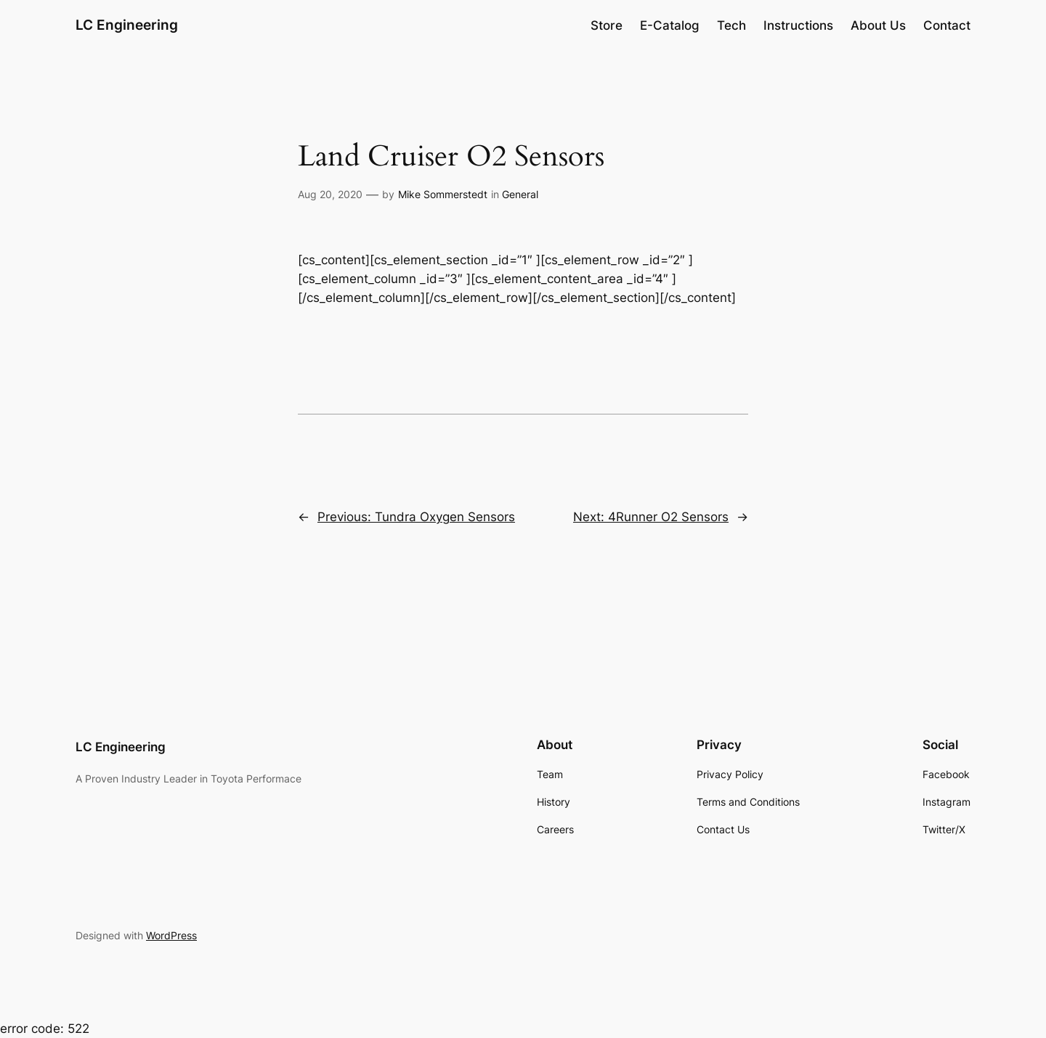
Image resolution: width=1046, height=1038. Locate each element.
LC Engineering (127, 24)
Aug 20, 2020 (330, 194)
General (520, 194)
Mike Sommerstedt (442, 194)
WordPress (171, 935)
